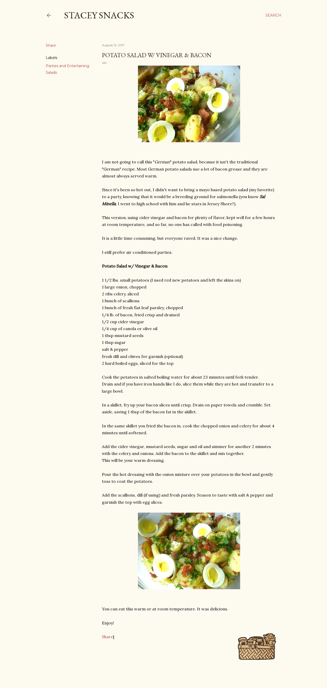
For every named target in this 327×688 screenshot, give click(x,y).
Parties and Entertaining (67, 66)
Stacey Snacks (99, 15)
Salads (51, 72)
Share (107, 636)
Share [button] (51, 45)
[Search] (273, 15)
